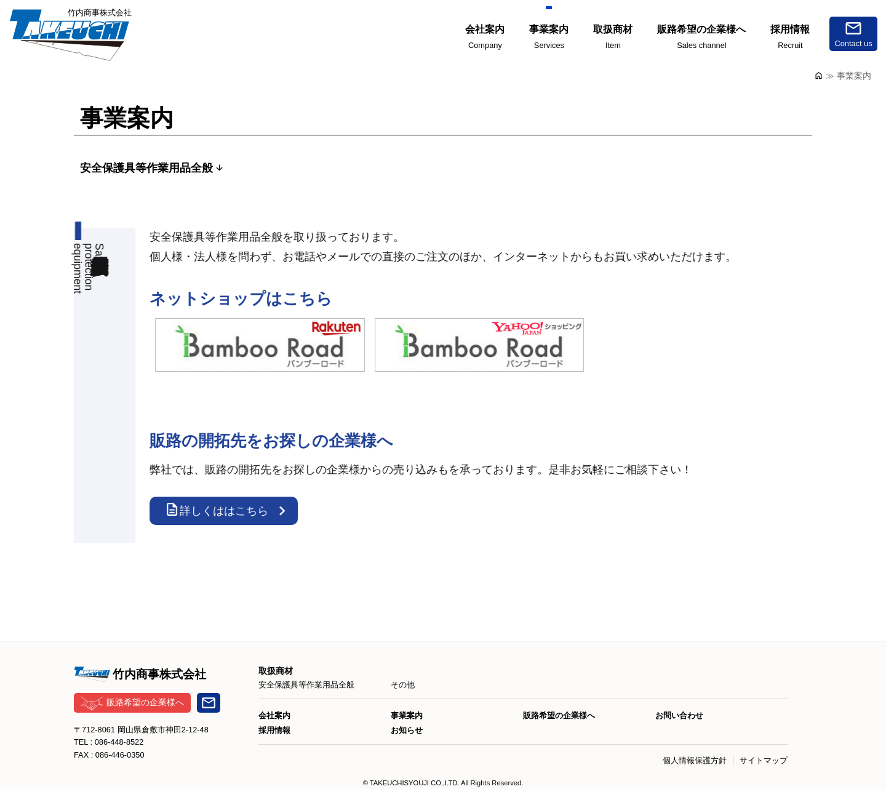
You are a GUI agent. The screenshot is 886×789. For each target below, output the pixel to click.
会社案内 (274, 715)
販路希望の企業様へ (132, 703)
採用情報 (274, 730)
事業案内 (407, 715)
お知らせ (407, 730)
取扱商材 (275, 671)
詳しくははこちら (221, 509)
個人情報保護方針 (695, 760)
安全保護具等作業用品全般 (146, 168)
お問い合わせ (679, 715)
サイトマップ (764, 760)
